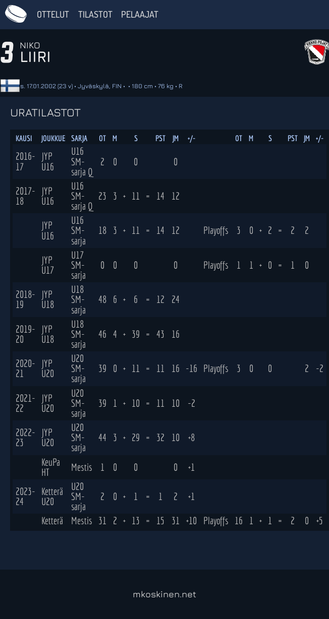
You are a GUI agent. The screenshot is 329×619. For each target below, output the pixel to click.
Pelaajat (139, 14)
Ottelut (53, 14)
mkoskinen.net (164, 594)
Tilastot (95, 14)
